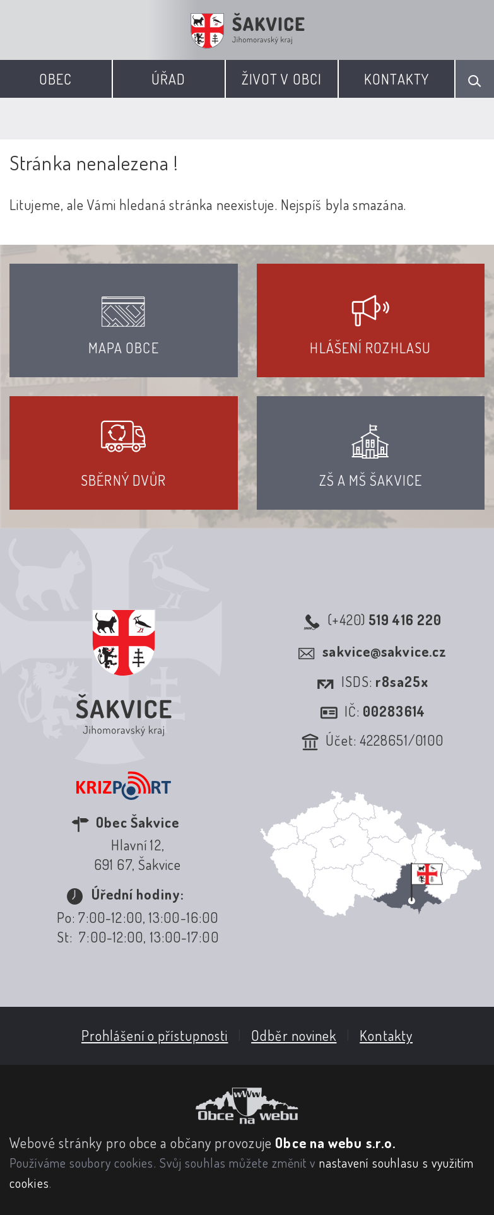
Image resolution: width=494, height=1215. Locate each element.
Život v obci (282, 79)
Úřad (168, 79)
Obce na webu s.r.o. (335, 1142)
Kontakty (396, 79)
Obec (55, 79)
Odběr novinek (293, 1035)
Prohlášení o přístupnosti (154, 1035)
